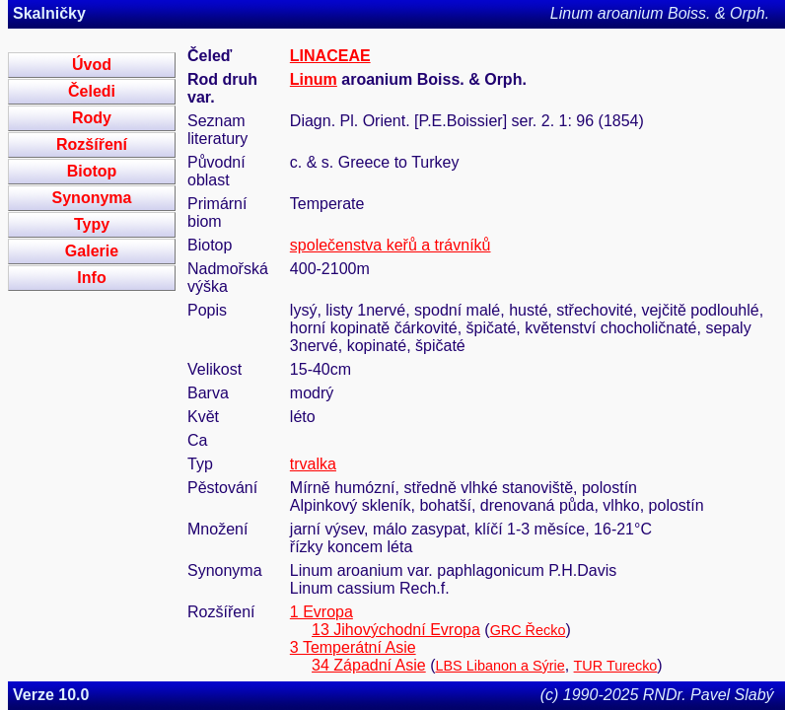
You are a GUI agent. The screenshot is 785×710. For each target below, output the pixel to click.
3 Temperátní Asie (353, 647)
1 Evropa (321, 612)
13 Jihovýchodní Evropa (396, 629)
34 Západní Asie (369, 665)
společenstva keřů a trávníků (390, 245)
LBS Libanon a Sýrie (499, 666)
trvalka (313, 464)
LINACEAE (330, 55)
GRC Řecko (528, 630)
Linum (313, 79)
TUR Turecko (616, 666)
